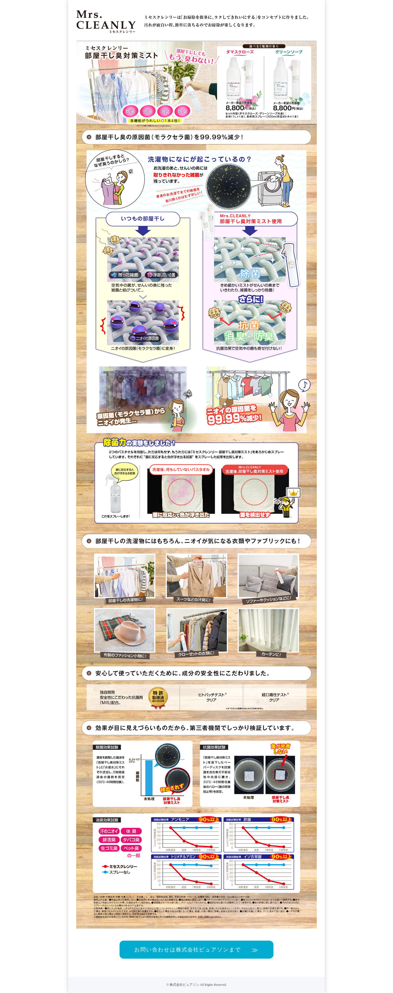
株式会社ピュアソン (184, 984)
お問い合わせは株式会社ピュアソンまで (187, 950)
